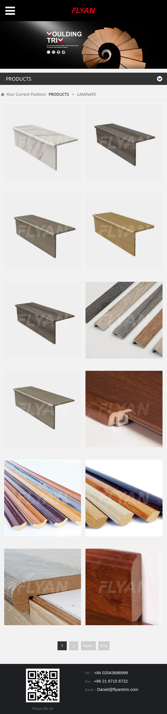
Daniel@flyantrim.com (117, 689)
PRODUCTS (59, 94)
